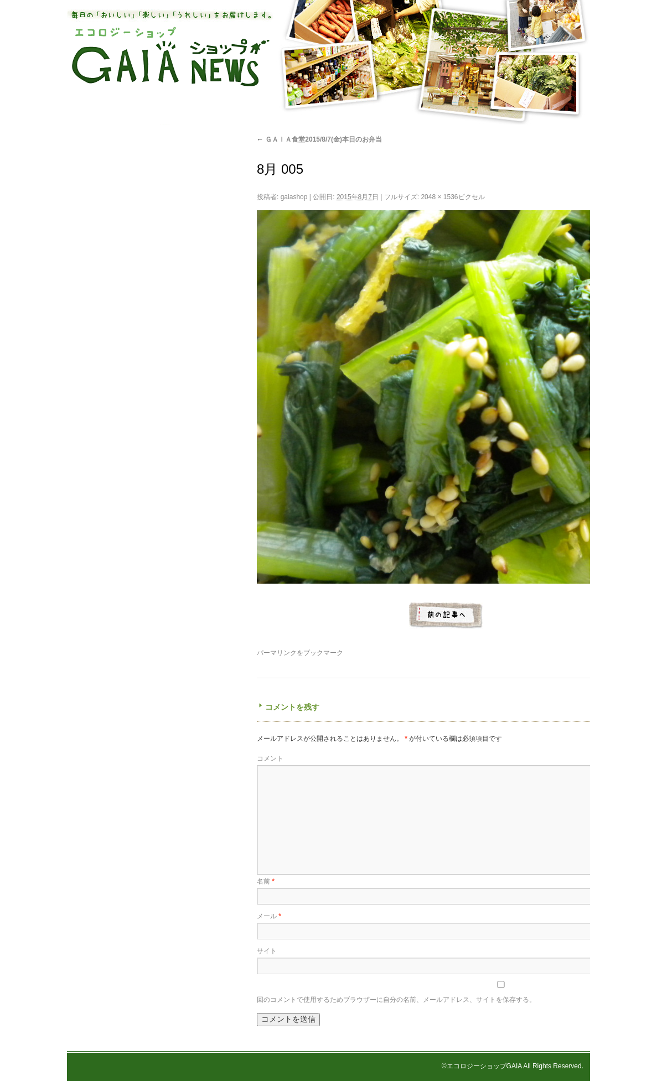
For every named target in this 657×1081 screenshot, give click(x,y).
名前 (266, 881)
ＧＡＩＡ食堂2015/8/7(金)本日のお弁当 (319, 139)
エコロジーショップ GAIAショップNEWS (171, 57)
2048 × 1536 (439, 197)
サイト (267, 951)
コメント (270, 758)
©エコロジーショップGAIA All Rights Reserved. (512, 1066)
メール (269, 916)
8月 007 (446, 615)
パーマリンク (277, 653)
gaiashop (294, 197)
